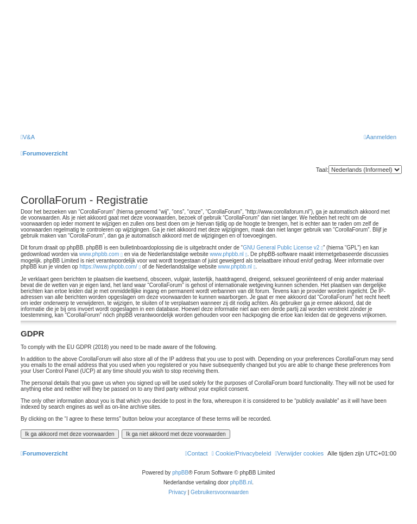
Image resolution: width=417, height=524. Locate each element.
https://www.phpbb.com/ (108, 267)
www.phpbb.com (99, 254)
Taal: (322, 169)
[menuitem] (28, 137)
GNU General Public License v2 (281, 248)
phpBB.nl (241, 482)
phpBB (180, 473)
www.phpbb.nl (227, 254)
